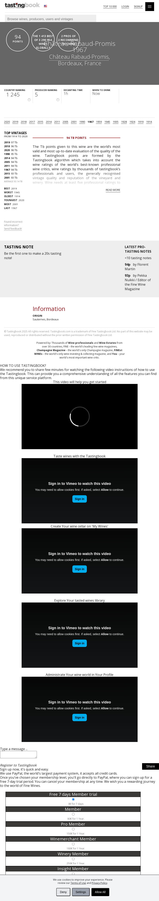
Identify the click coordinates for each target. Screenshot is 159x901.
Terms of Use (78, 883)
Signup (138, 6)
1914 (149, 122)
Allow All (100, 892)
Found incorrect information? (13, 225)
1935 (115, 122)
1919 (141, 122)
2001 (74, 122)
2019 (15, 122)
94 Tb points (76, 138)
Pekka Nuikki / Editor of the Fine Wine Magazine (138, 282)
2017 (32, 122)
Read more (113, 190)
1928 (124, 122)
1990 (82, 122)
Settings (81, 892)
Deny (63, 892)
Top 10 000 (110, 6)
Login (125, 6)
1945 (107, 122)
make (37, 253)
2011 (57, 122)
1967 (90, 122)
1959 (99, 122)
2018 (23, 122)
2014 (49, 122)
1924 (132, 122)
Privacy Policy (99, 883)
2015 (40, 122)
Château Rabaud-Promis (79, 56)
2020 (7, 122)
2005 (65, 122)
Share (150, 767)
